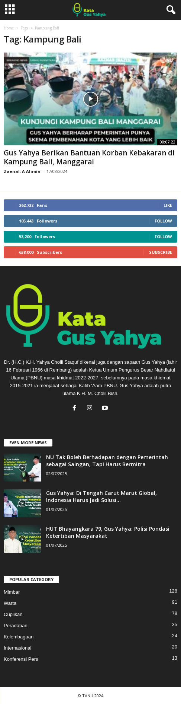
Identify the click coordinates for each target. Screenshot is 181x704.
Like (168, 205)
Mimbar (12, 592)
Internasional (17, 648)
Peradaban (16, 625)
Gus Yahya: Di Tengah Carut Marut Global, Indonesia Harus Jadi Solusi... (101, 496)
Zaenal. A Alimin (22, 171)
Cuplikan (13, 614)
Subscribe (160, 252)
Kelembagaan (18, 637)
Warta (10, 603)
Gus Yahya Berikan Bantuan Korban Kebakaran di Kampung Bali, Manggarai (89, 157)
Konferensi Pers (21, 659)
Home (9, 28)
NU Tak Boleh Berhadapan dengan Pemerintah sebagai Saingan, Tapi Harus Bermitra (107, 461)
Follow (163, 221)
